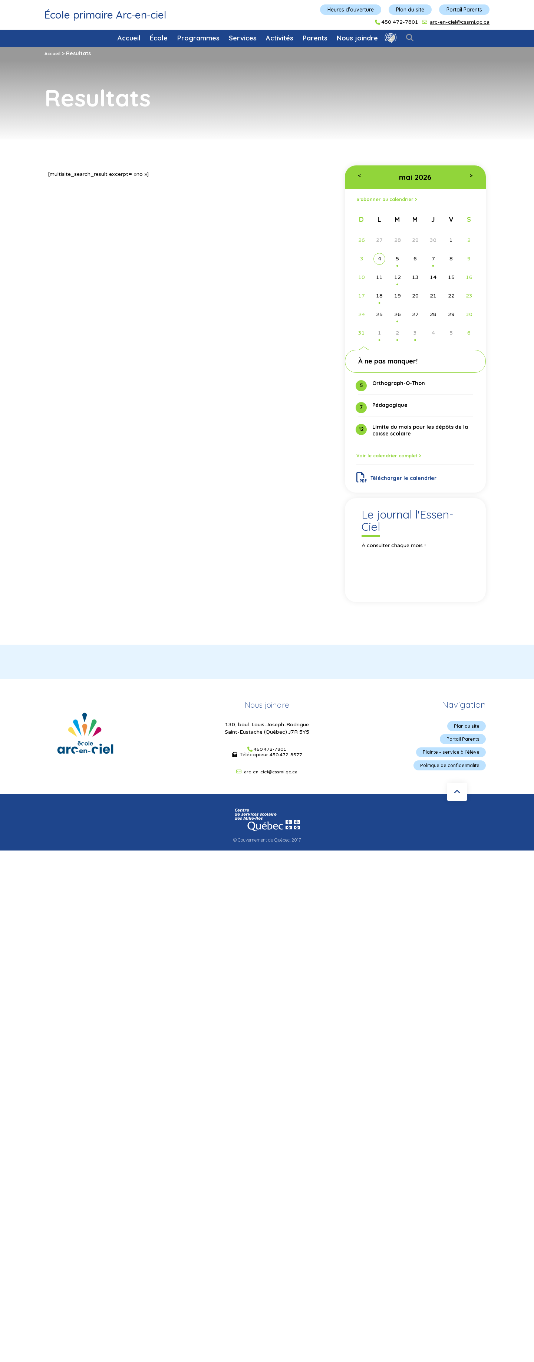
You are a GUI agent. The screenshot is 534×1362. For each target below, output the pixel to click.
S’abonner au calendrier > (395, 200)
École (159, 38)
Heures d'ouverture (350, 9)
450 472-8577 (285, 764)
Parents (315, 38)
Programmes (198, 38)
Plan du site (410, 9)
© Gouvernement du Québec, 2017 (267, 851)
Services (243, 38)
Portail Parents (464, 9)
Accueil (129, 38)
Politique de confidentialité (445, 777)
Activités (279, 38)
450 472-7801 (399, 22)
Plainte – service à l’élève (448, 763)
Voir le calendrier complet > (398, 460)
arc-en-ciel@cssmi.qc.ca (460, 22)
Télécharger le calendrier (401, 485)
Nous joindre (357, 38)
